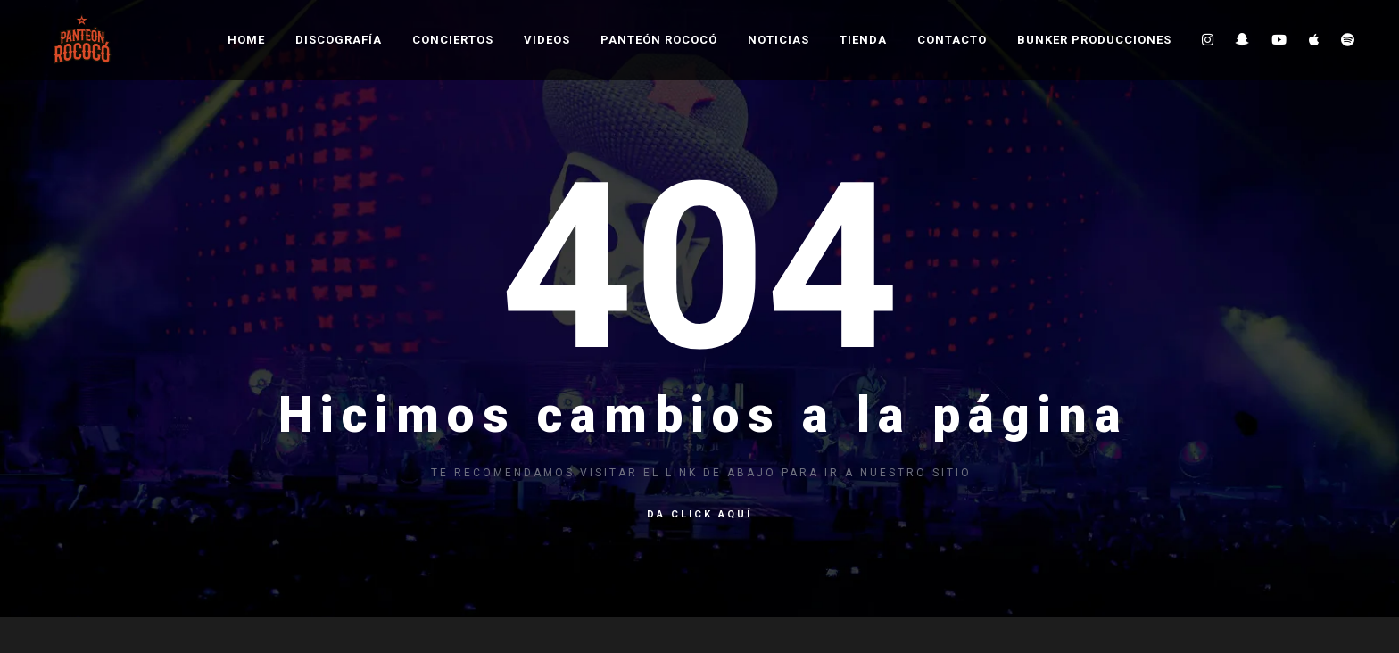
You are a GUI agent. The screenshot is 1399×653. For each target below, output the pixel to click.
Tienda (863, 39)
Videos (547, 39)
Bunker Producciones (1094, 39)
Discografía (338, 39)
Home (246, 39)
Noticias (778, 39)
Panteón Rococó (658, 39)
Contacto (952, 39)
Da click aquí (699, 514)
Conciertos (452, 39)
